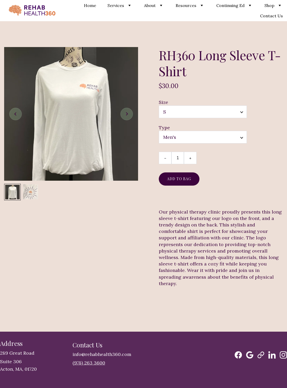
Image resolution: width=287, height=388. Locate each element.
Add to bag (179, 178)
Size (163, 102)
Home (90, 5)
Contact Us (271, 15)
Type (164, 128)
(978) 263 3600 (89, 363)
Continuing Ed (230, 5)
